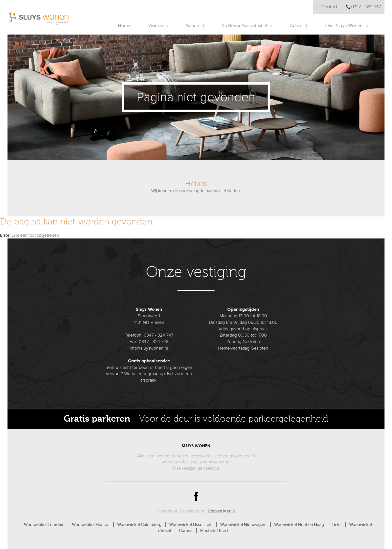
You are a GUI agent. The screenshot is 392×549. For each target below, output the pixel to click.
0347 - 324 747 (366, 7)
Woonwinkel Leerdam (44, 524)
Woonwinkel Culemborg (139, 524)
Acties (296, 25)
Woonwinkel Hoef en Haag (299, 524)
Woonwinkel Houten (91, 524)
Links (337, 524)
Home (124, 25)
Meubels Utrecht (215, 530)
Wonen (155, 25)
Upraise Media (221, 511)
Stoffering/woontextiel (244, 25)
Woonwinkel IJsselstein (190, 524)
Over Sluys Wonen (344, 25)
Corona (185, 530)
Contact (330, 7)
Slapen (192, 25)
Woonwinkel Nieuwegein (243, 524)
